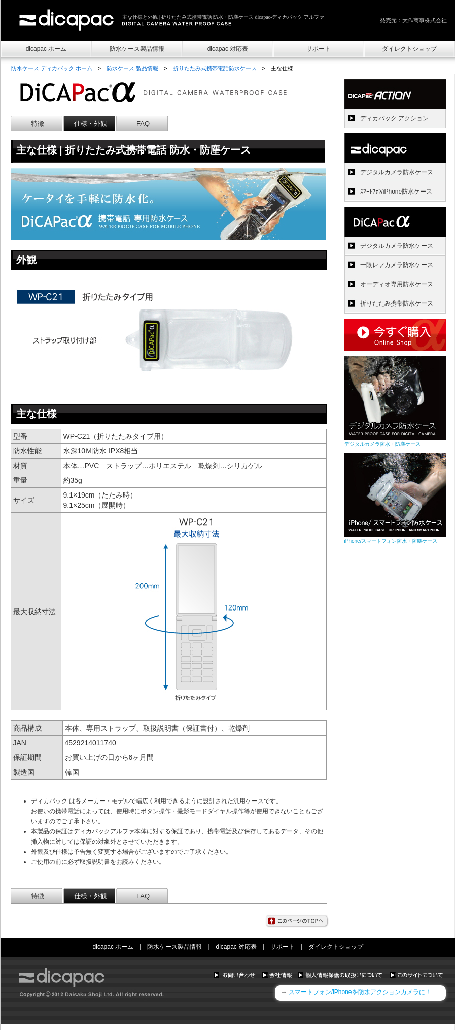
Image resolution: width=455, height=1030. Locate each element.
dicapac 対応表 (228, 48)
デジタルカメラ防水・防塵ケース (382, 444)
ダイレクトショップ (409, 48)
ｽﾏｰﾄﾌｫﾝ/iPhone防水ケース (396, 191)
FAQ (143, 123)
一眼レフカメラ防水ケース (396, 265)
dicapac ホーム (46, 48)
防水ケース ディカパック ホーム (51, 68)
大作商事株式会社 (424, 20)
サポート (318, 48)
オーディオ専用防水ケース (396, 284)
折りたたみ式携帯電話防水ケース (215, 68)
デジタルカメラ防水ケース (396, 172)
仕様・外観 (90, 123)
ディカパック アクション (394, 118)
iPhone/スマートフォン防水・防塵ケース (391, 541)
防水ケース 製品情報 (132, 68)
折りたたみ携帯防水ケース (396, 303)
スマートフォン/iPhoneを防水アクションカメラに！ (360, 992)
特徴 (37, 123)
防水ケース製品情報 (137, 48)
